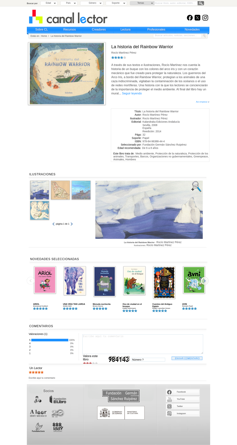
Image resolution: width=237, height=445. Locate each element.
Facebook (181, 392)
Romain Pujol (187, 306)
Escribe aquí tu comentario (142, 344)
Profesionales (156, 29)
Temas (140, 3)
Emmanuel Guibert (40, 306)
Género (92, 3)
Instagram (181, 413)
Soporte (116, 3)
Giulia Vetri (67, 306)
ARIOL (36, 304)
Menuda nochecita (102, 304)
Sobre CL (41, 29)
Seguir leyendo (132, 93)
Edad (48, 3)
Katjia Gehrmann (129, 308)
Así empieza (202, 102)
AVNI (184, 304)
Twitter (180, 406)
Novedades (192, 29)
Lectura (125, 29)
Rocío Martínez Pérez (123, 52)
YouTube (181, 399)
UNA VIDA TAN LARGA (74, 304)
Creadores (99, 29)
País (68, 3)
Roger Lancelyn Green (161, 308)
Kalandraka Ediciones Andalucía (161, 121)
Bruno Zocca (98, 306)
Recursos (69, 29)
